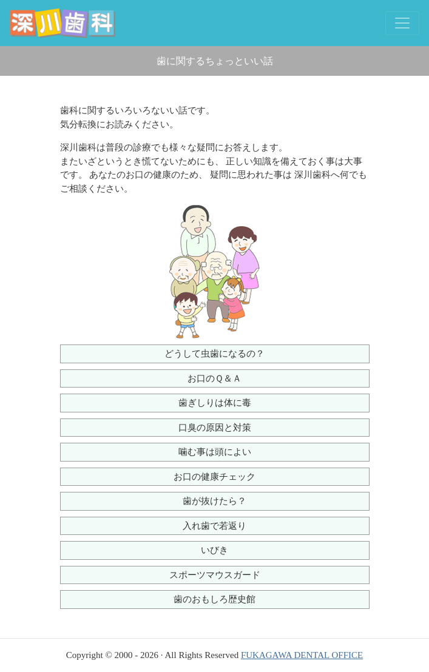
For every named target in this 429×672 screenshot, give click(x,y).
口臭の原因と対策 (214, 427)
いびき (214, 550)
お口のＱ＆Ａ (214, 378)
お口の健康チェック (214, 477)
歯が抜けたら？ (214, 501)
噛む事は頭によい (214, 452)
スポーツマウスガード (214, 575)
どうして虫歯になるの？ (214, 353)
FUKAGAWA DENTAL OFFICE (302, 655)
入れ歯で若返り (214, 526)
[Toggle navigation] (402, 23)
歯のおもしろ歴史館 (214, 599)
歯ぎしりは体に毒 (214, 403)
